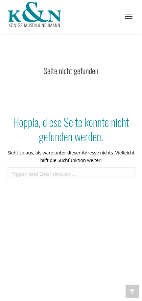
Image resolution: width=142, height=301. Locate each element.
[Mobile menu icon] (128, 16)
